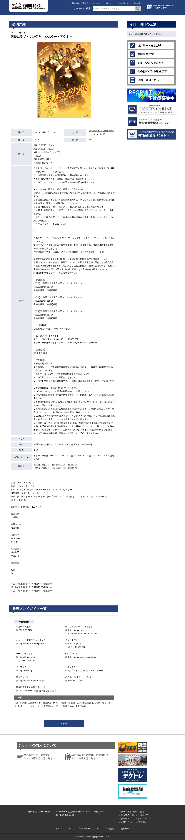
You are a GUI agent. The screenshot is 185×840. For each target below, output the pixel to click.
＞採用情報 (141, 822)
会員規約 (125, 828)
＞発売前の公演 (126, 815)
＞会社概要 (124, 818)
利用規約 (109, 828)
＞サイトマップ (143, 818)
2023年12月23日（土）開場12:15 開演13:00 (55, 465)
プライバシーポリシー (88, 828)
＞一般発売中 (142, 815)
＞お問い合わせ (126, 822)
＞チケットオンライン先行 (131, 811)
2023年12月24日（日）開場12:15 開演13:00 (55, 468)
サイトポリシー (63, 828)
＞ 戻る (63, 723)
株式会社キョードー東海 (40, 811)
